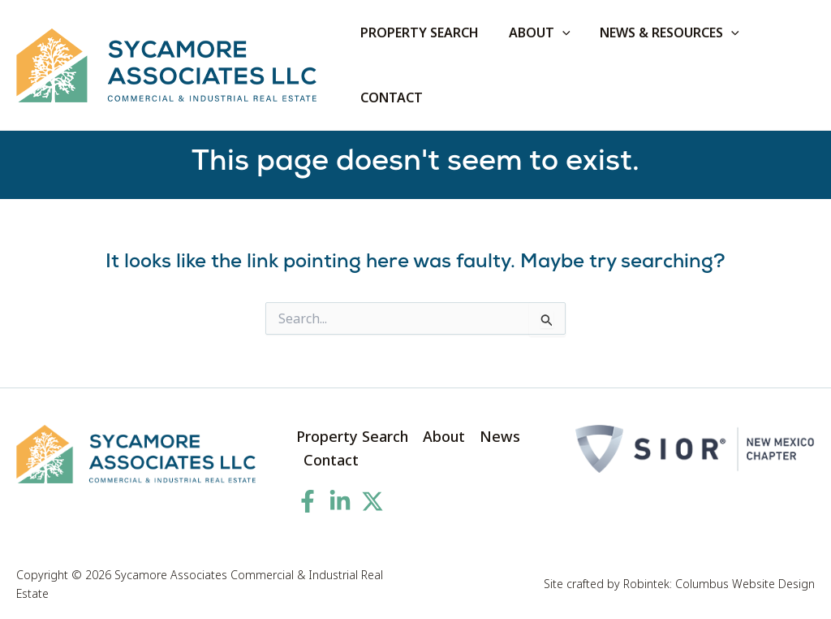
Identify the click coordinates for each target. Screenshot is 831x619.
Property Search (352, 436)
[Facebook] (307, 501)
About (444, 436)
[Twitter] (372, 501)
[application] (557, 32)
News (500, 436)
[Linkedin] (340, 501)
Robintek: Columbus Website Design (719, 583)
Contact (331, 460)
